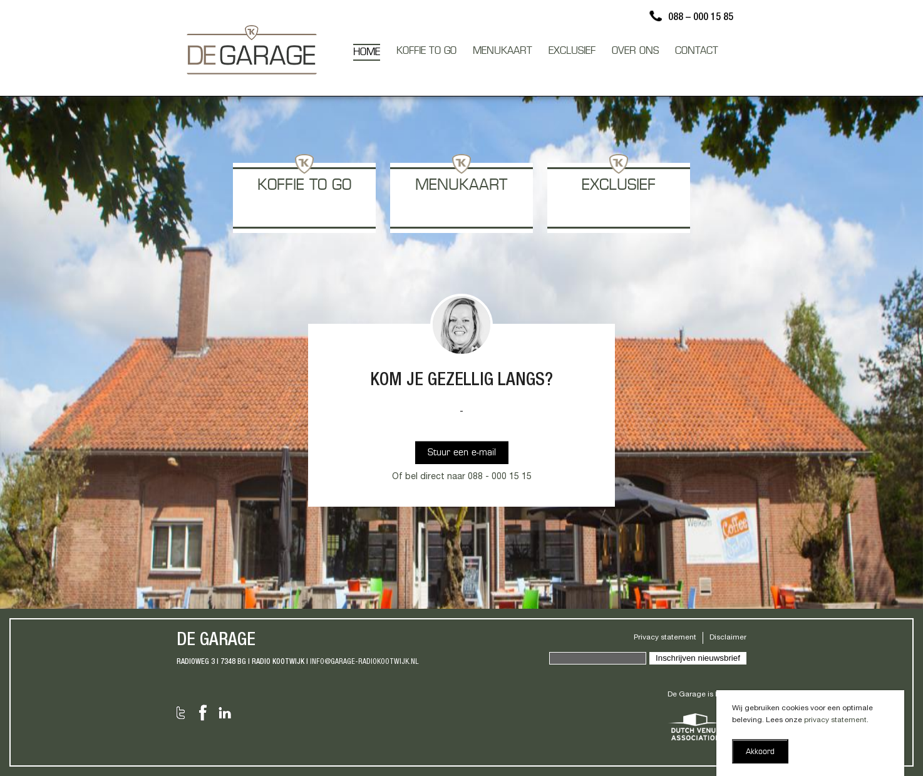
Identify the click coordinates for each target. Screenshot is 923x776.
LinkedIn (225, 713)
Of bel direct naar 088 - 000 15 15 (462, 477)
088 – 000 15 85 (700, 18)
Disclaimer (727, 637)
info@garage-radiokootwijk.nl (364, 662)
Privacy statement (665, 637)
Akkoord (760, 752)
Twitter (181, 713)
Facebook (203, 713)
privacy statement (835, 720)
